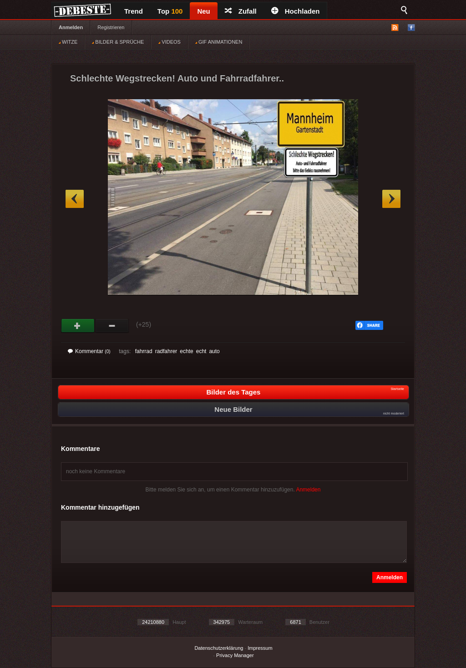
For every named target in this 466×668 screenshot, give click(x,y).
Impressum (260, 648)
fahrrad (143, 351)
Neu (203, 11)
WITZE (68, 42)
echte (186, 351)
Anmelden (71, 27)
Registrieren (110, 27)
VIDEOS (169, 42)
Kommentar (89, 351)
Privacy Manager (235, 655)
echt (201, 351)
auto (214, 351)
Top (170, 11)
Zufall (241, 11)
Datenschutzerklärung (218, 648)
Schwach (112, 326)
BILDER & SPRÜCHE (118, 42)
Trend (133, 11)
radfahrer (166, 351)
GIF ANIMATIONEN (218, 42)
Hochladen (295, 11)
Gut (78, 326)
